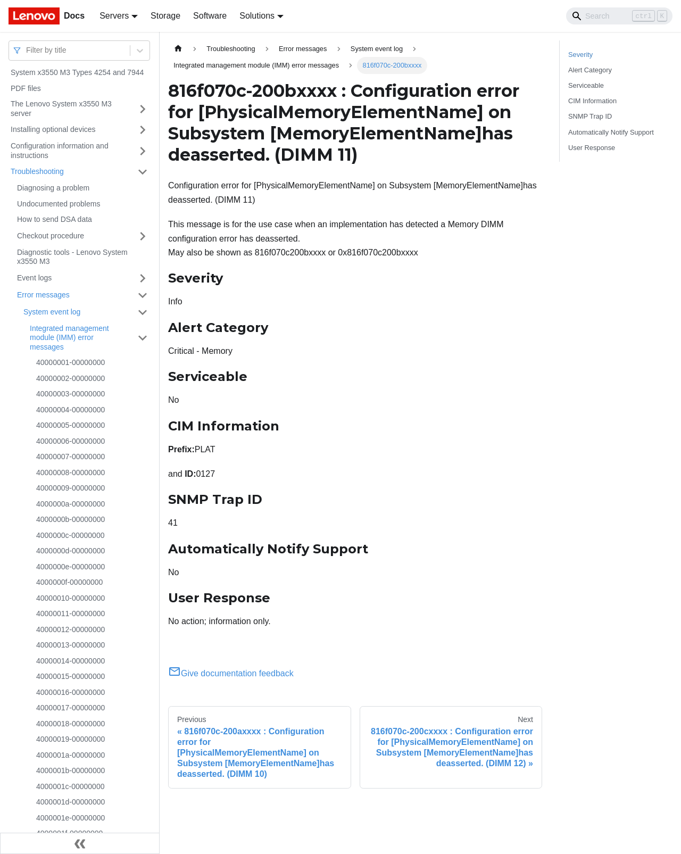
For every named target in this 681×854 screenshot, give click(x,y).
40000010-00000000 (70, 598)
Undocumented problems (58, 204)
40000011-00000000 (70, 613)
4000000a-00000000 (70, 504)
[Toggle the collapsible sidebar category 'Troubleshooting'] (142, 171)
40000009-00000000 (70, 488)
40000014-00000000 (70, 661)
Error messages (43, 295)
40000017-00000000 (70, 707)
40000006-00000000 (70, 441)
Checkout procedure (50, 235)
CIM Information (592, 101)
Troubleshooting (37, 171)
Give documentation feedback (231, 673)
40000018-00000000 (70, 723)
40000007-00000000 (70, 456)
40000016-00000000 (70, 692)
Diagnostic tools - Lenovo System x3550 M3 (72, 257)
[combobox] (27, 50)
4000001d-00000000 (70, 802)
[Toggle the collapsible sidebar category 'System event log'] (142, 312)
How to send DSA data (54, 219)
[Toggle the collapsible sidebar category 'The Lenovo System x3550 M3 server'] (142, 108)
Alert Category (590, 70)
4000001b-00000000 (70, 770)
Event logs (34, 277)
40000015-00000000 (70, 676)
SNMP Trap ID (590, 116)
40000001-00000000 (70, 362)
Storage (165, 15)
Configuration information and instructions (60, 151)
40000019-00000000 (70, 739)
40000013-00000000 (70, 645)
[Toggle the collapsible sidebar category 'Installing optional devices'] (142, 129)
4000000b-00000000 (70, 519)
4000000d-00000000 (70, 550)
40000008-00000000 (70, 472)
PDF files (26, 88)
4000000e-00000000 (70, 566)
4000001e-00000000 (70, 818)
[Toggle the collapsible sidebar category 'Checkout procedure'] (142, 236)
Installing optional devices (53, 129)
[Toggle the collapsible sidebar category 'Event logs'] (142, 278)
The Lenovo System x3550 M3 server (61, 109)
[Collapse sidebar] (80, 843)
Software (210, 15)
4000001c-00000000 (70, 786)
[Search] (619, 15)
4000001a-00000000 (70, 755)
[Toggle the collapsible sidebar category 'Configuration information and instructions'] (142, 150)
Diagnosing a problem (53, 188)
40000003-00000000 (70, 393)
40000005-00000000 (70, 425)
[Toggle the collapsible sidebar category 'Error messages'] (142, 295)
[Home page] (178, 48)
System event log (51, 312)
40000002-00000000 (70, 378)
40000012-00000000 (70, 629)
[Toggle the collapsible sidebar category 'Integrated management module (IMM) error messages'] (142, 338)
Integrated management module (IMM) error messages (69, 337)
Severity (580, 55)
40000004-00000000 (70, 409)
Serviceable (586, 85)
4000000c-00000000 (70, 535)
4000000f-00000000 (69, 582)
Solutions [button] (257, 15)
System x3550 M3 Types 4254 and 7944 (77, 72)
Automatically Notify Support (611, 132)
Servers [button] (114, 15)
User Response (591, 148)
